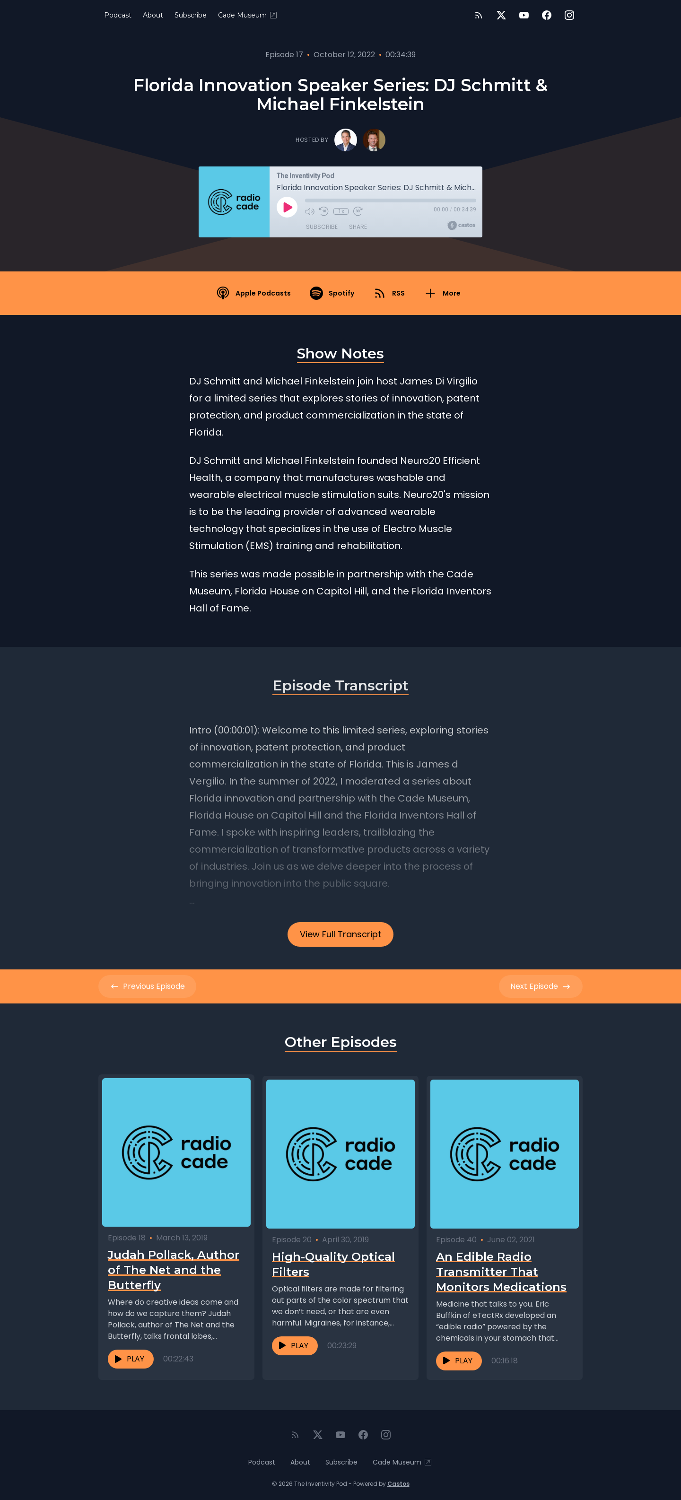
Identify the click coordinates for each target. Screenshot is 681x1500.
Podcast (117, 15)
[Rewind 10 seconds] (324, 211)
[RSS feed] (478, 15)
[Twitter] (501, 15)
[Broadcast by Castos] (461, 225)
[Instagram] (569, 15)
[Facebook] (546, 15)
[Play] (287, 207)
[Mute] (309, 211)
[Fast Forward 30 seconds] (358, 211)
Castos (398, 1481)
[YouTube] (524, 15)
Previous (147, 986)
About (153, 15)
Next (540, 986)
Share (358, 227)
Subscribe (191, 15)
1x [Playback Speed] (341, 211)
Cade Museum (248, 15)
